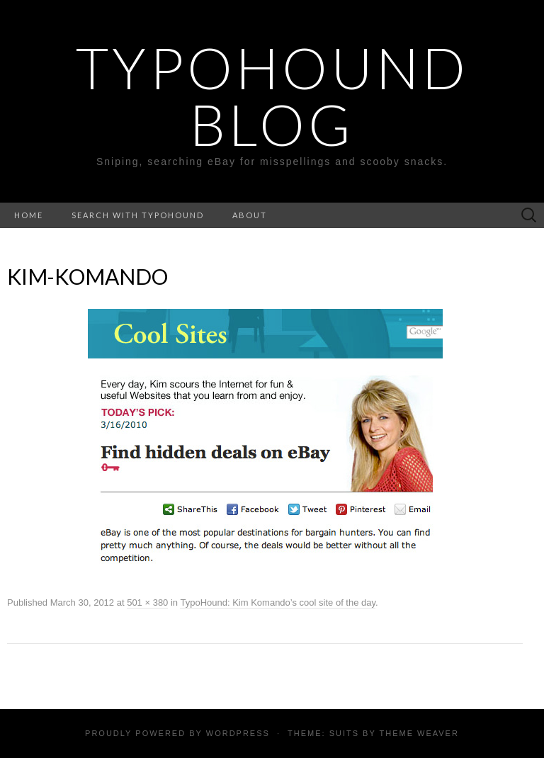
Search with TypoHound (138, 215)
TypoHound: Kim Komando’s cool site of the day (277, 602)
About (249, 215)
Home (28, 215)
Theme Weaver (418, 733)
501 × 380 (147, 602)
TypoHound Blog (272, 95)
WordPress (238, 733)
